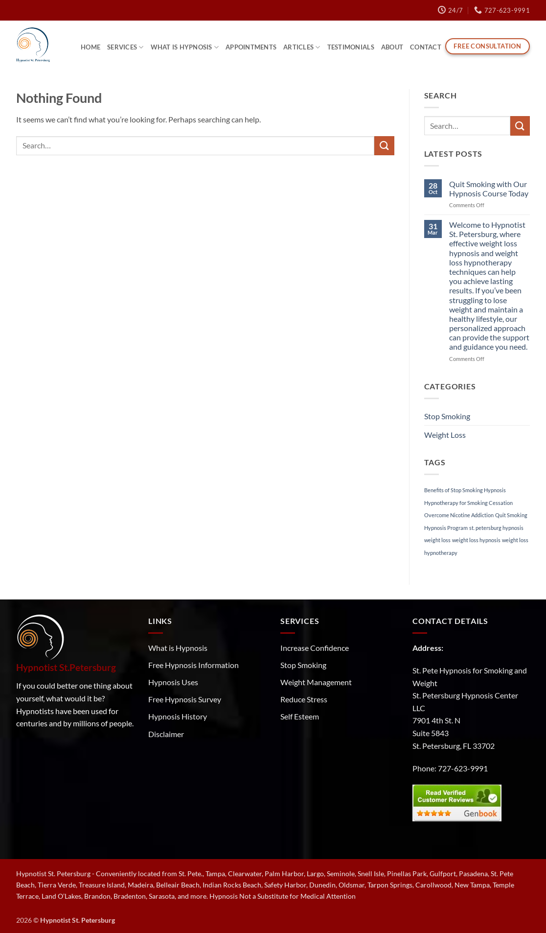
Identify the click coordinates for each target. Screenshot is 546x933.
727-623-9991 (463, 768)
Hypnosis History (177, 716)
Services (125, 47)
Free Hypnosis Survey (184, 699)
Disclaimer (166, 734)
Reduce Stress (303, 699)
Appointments (251, 47)
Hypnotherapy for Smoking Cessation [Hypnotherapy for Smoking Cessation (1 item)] (468, 503)
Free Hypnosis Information (193, 665)
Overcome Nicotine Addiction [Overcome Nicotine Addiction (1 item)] (459, 515)
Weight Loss (445, 434)
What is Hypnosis (185, 47)
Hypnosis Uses (173, 682)
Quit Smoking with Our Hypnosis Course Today (488, 188)
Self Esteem (299, 716)
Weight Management (316, 682)
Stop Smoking (447, 416)
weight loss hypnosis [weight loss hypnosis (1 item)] (476, 540)
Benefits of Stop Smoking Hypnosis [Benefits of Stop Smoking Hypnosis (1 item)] (465, 490)
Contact (425, 47)
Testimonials (350, 47)
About (392, 47)
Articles (301, 47)
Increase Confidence (314, 647)
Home (90, 47)
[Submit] (384, 145)
